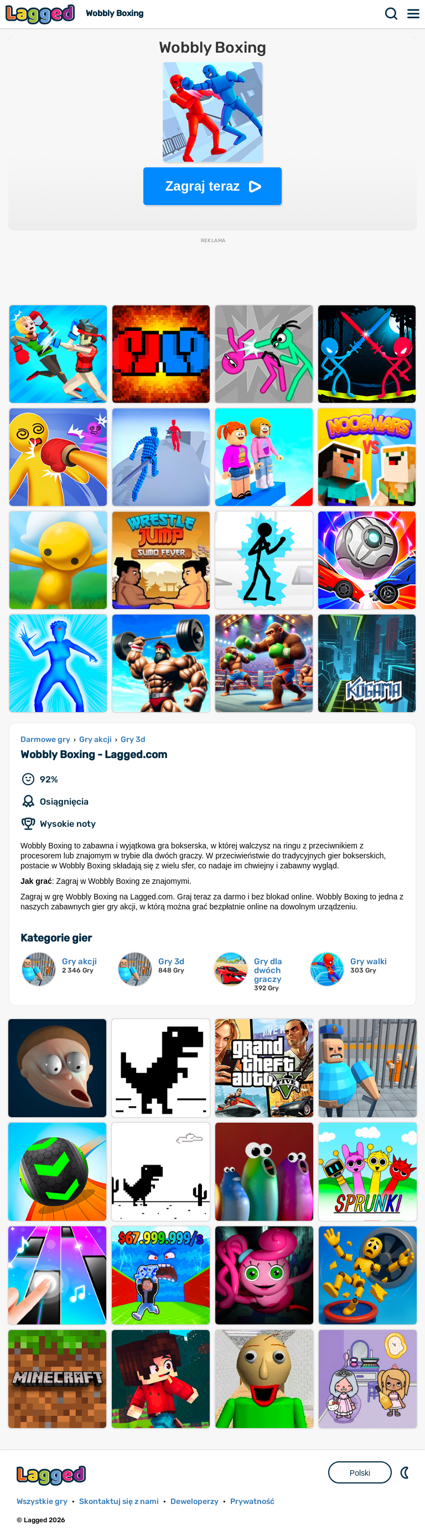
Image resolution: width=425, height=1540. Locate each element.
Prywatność (252, 1501)
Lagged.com (53, 1475)
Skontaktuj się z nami (119, 1501)
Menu (414, 14)
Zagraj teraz (202, 185)
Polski (360, 1473)
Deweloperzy (194, 1501)
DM (406, 1472)
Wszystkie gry (42, 1501)
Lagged (41, 14)
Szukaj (392, 14)
